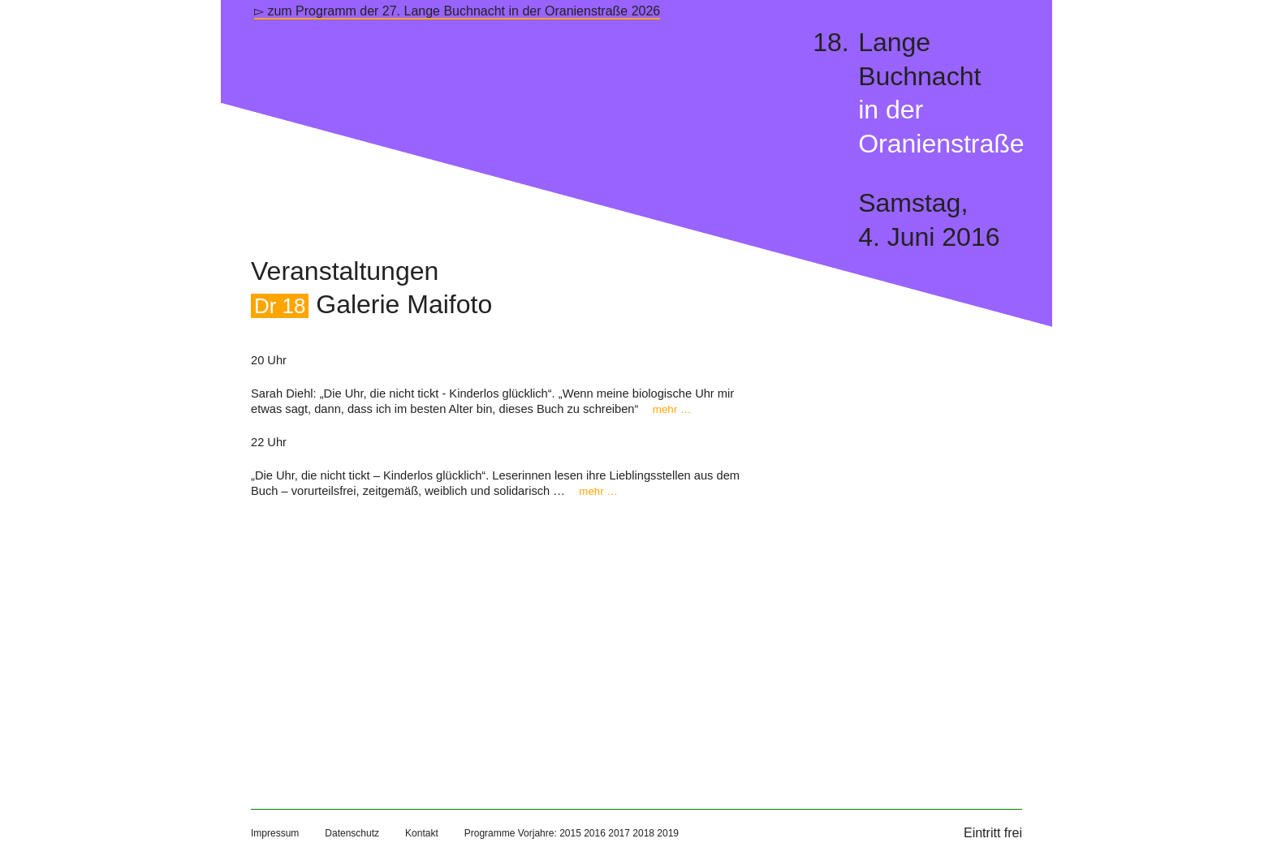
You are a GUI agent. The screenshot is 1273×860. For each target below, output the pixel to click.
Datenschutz (352, 833)
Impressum (275, 833)
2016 (595, 833)
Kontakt (421, 833)
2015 (570, 833)
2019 (668, 833)
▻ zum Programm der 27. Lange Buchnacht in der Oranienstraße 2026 (457, 11)
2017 (619, 833)
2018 (643, 833)
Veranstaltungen (344, 271)
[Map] (506, 637)
